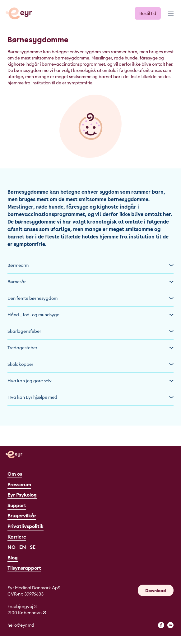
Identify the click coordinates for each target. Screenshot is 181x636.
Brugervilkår (21, 515)
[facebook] (161, 625)
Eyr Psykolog (22, 495)
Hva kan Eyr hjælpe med (90, 397)
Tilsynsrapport (24, 568)
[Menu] (170, 16)
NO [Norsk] (11, 547)
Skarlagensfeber (90, 331)
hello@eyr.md (20, 625)
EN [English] (22, 547)
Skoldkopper (90, 364)
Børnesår (90, 282)
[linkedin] (170, 625)
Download (155, 590)
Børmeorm (90, 265)
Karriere (16, 537)
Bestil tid (147, 13)
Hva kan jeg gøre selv (90, 381)
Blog (12, 557)
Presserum (19, 484)
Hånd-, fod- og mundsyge (90, 315)
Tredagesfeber (90, 348)
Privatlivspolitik (25, 526)
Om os (14, 474)
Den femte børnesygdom (90, 298)
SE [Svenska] (32, 547)
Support (16, 505)
